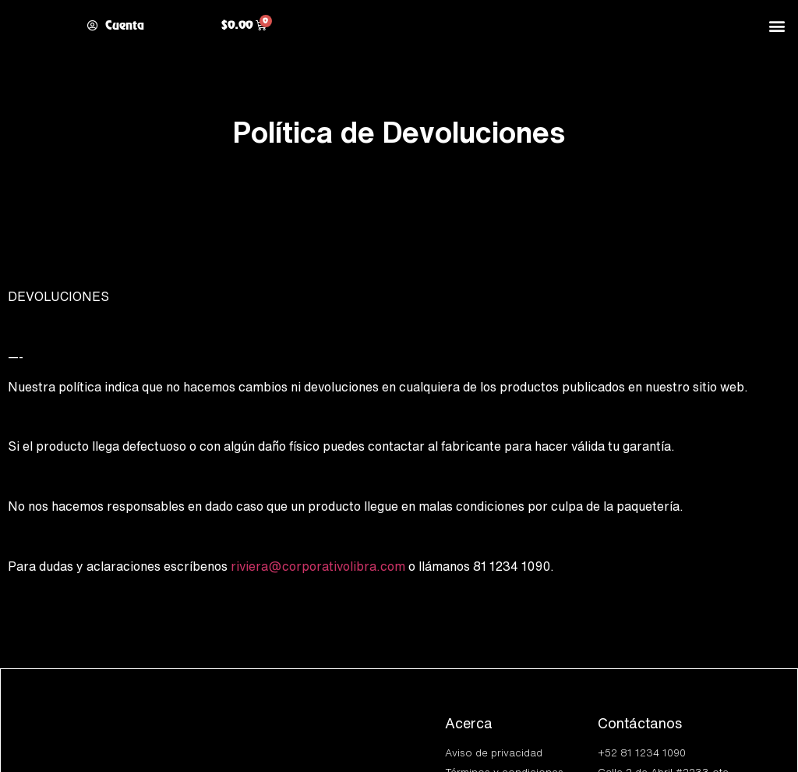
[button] (777, 25)
